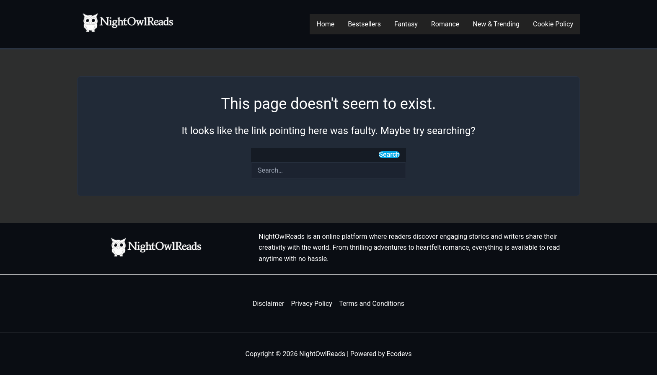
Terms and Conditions (371, 304)
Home (325, 24)
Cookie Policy (553, 24)
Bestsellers (364, 24)
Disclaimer (268, 304)
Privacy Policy (311, 304)
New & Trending (496, 24)
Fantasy (406, 24)
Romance (445, 24)
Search (389, 154)
